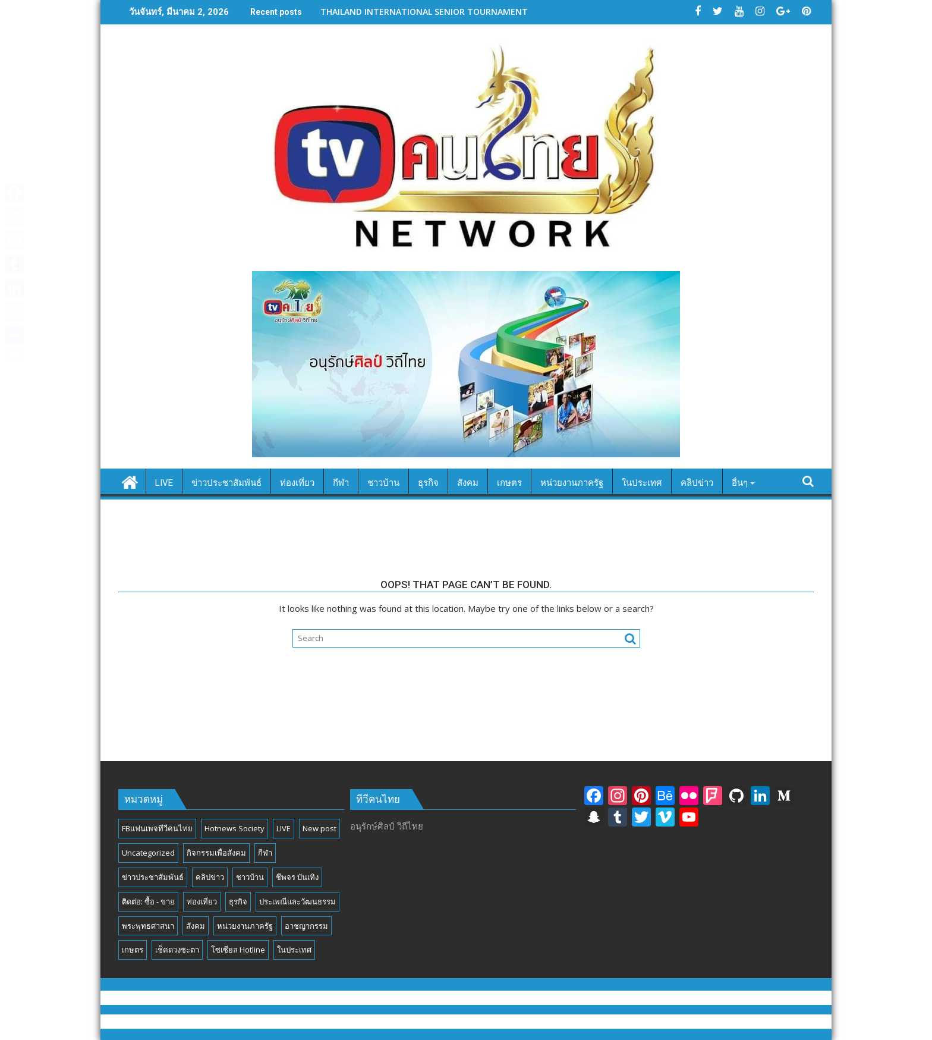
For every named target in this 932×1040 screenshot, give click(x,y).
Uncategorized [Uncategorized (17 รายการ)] (148, 852)
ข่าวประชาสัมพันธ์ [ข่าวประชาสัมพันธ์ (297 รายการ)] (153, 877)
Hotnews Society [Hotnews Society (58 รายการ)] (234, 828)
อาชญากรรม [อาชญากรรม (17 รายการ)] (306, 925)
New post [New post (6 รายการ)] (319, 828)
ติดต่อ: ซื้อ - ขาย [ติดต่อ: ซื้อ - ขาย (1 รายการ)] (148, 901)
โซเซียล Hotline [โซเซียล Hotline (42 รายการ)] (238, 949)
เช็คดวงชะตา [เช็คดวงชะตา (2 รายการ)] (177, 949)
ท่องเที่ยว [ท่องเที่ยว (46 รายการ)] (202, 901)
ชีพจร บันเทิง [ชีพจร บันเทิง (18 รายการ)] (297, 877)
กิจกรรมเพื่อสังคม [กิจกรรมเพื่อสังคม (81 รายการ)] (216, 852)
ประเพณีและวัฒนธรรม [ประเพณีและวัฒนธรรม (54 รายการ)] (297, 901)
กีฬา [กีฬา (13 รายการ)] (265, 852)
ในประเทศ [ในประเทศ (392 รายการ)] (294, 949)
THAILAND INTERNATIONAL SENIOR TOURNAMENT (424, 11)
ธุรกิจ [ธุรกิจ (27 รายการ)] (238, 901)
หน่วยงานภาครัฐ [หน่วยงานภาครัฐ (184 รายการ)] (245, 925)
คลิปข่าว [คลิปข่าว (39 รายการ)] (210, 877)
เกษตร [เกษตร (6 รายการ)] (132, 949)
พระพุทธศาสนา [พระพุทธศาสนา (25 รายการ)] (148, 925)
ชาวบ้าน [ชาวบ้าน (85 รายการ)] (250, 877)
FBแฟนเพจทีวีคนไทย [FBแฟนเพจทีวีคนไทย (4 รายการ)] (157, 828)
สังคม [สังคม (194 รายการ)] (195, 925)
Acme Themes (583, 1022)
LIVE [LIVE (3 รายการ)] (283, 828)
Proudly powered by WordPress (385, 1022)
